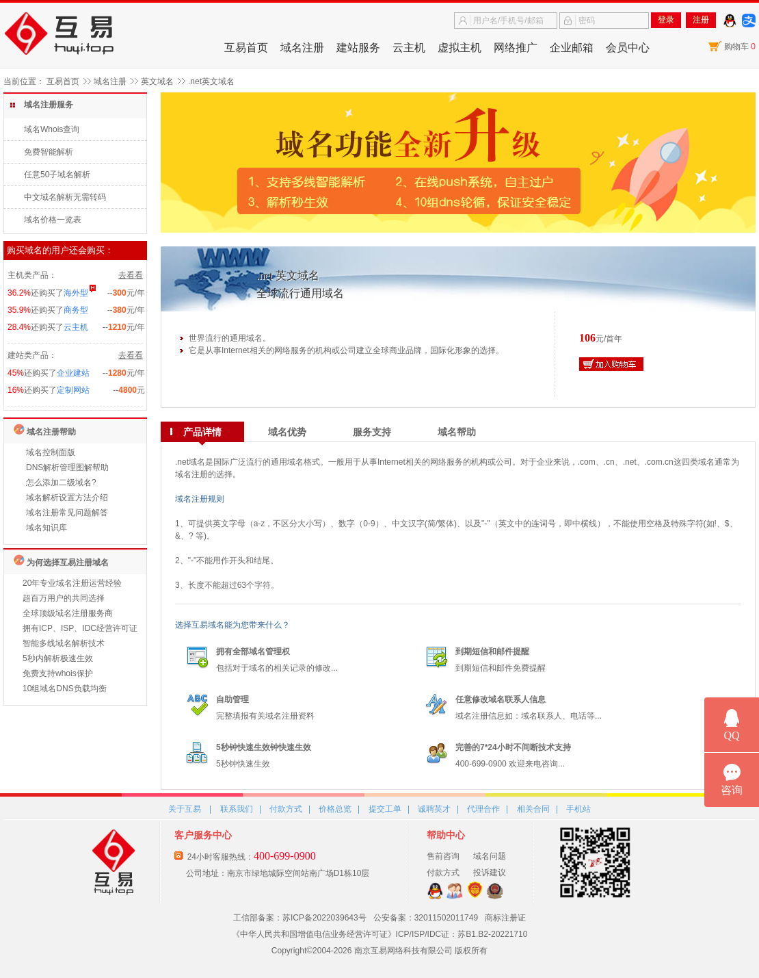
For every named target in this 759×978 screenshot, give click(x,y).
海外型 (76, 293)
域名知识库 (46, 527)
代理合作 (483, 809)
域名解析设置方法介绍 (67, 497)
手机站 (578, 809)
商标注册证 (505, 918)
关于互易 (184, 809)
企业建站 (73, 373)
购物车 (740, 46)
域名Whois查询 (51, 129)
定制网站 (73, 390)
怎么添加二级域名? (61, 482)
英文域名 (157, 81)
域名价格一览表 (52, 219)
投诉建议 (489, 872)
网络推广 (515, 47)
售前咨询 (443, 856)
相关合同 (533, 809)
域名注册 (302, 47)
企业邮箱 (572, 47)
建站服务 (358, 47)
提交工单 (385, 809)
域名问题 (489, 856)
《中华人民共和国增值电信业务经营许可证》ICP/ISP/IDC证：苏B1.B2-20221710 (380, 934)
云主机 (408, 47)
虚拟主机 (459, 47)
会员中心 (628, 47)
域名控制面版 (50, 452)
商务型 (76, 310)
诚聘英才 (434, 809)
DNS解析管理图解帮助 (67, 467)
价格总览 (335, 809)
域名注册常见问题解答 (67, 512)
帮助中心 (446, 834)
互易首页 (246, 47)
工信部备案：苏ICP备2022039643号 (300, 918)
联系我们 (236, 809)
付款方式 (285, 809)
